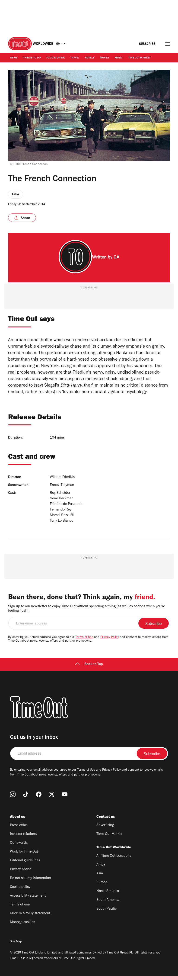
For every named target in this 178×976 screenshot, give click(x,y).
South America (107, 900)
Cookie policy (20, 887)
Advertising (105, 825)
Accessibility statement (28, 896)
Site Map (16, 942)
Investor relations (23, 834)
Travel (74, 58)
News (14, 58)
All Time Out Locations (113, 856)
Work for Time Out (24, 852)
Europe (102, 882)
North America (107, 891)
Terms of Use (84, 637)
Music (119, 58)
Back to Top (89, 664)
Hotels (89, 58)
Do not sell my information (30, 878)
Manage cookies (22, 922)
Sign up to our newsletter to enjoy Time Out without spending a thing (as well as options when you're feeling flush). (86, 609)
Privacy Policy (109, 637)
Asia (99, 874)
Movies (104, 58)
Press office (19, 825)
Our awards (19, 843)
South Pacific (106, 909)
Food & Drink (55, 58)
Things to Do (32, 58)
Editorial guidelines (25, 861)
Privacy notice (20, 869)
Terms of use (20, 905)
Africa (100, 865)
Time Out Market (139, 58)
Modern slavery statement (30, 913)
